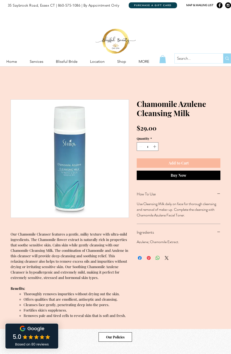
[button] (162, 59)
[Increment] (155, 147)
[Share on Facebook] (140, 258)
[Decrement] (140, 147)
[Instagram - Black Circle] (228, 5)
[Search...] (195, 58)
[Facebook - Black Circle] (220, 5)
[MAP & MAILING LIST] (200, 5)
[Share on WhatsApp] (158, 258)
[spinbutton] (147, 147)
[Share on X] (166, 258)
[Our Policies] (115, 337)
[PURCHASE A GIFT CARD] (153, 5)
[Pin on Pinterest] (149, 258)
